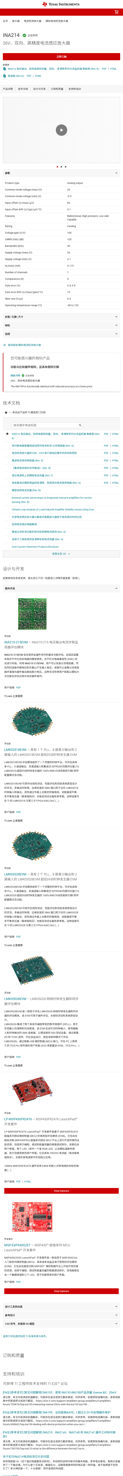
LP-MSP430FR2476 (18, 1119)
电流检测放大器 (32, 21)
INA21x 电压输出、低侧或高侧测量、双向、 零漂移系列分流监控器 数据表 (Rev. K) (53, 68)
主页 (5, 21)
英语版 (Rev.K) (16, 75)
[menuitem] (87, 12)
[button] (6, 12)
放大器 (16, 21)
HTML (113, 68)
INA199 (15, 375)
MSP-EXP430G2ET (17, 1245)
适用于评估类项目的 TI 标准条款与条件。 (25, 1336)
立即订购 (61, 56)
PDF (104, 68)
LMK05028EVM (15, 999)
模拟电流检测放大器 (57, 21)
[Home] (61, 4)
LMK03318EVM (15, 750)
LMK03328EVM (15, 874)
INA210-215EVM (16, 642)
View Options (61, 1190)
